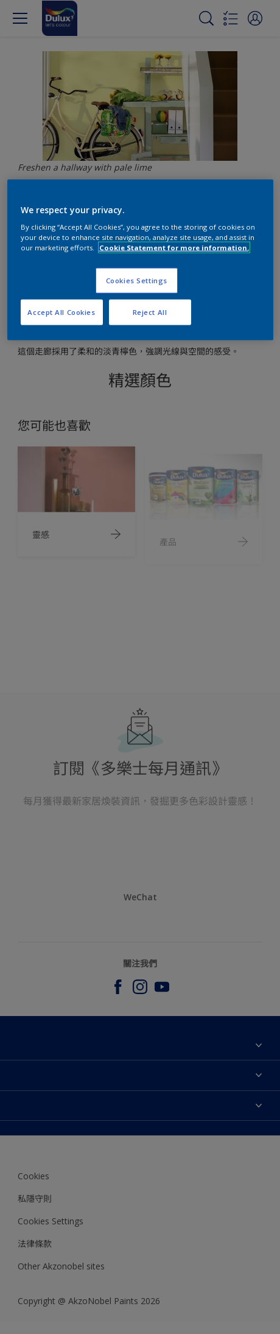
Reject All (150, 312)
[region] (140, 260)
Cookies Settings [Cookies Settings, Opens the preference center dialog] (136, 280)
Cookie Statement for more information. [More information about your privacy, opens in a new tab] (174, 247)
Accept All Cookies (61, 312)
